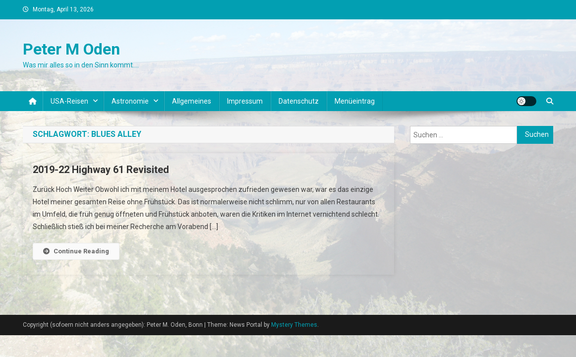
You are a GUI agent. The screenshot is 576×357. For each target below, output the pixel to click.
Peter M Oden (71, 49)
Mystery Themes (294, 324)
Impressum (245, 101)
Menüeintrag (355, 101)
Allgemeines (191, 101)
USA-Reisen (69, 101)
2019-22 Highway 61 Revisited (101, 170)
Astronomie (130, 101)
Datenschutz (299, 101)
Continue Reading (76, 251)
